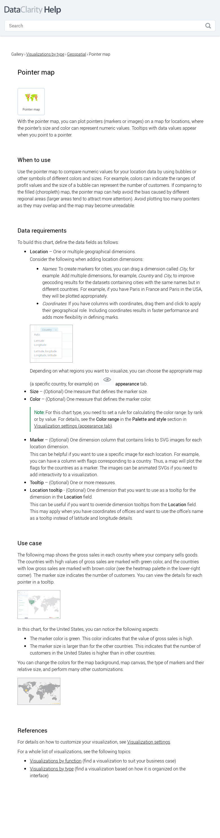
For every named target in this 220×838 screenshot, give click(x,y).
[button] (208, 25)
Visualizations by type (45, 54)
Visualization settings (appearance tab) (73, 426)
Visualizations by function (56, 761)
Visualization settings (148, 742)
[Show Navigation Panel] (211, 10)
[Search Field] (110, 25)
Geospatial (76, 54)
